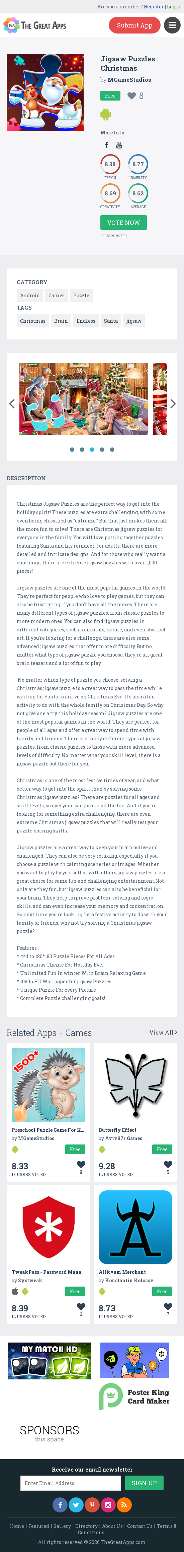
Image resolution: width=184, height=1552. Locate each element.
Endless (86, 321)
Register (154, 6)
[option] (84, 400)
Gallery (62, 1526)
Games (57, 295)
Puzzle (81, 295)
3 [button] (92, 449)
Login (174, 6)
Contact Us (140, 1526)
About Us (112, 1526)
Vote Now (123, 223)
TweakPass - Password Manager (50, 1272)
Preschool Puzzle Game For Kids (50, 1130)
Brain (61, 321)
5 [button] (112, 449)
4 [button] (102, 449)
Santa (111, 321)
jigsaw (134, 321)
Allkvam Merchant (122, 1272)
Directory (86, 1526)
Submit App (134, 25)
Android (30, 295)
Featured (38, 1526)
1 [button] (72, 449)
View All (163, 1032)
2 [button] (82, 449)
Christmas (32, 321)
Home (16, 1526)
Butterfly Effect (117, 1130)
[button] (11, 402)
